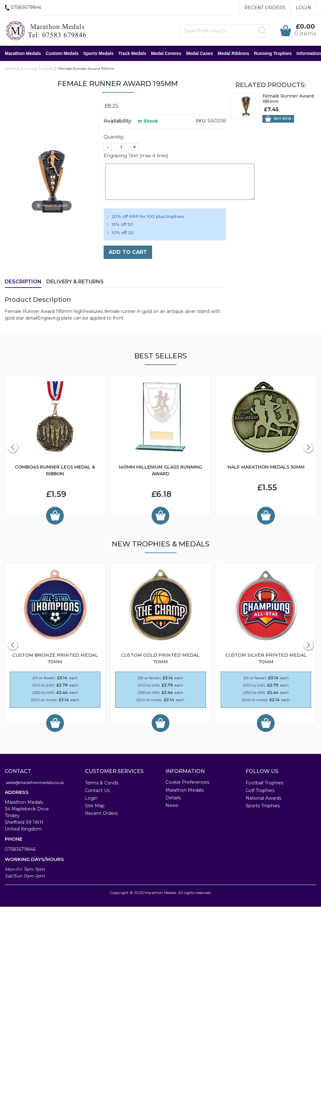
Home (10, 68)
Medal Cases (199, 53)
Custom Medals (62, 53)
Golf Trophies (260, 790)
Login (303, 7)
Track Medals (132, 53)
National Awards (263, 798)
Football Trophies (264, 783)
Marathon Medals (23, 53)
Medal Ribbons (233, 53)
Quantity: (114, 137)
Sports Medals (98, 53)
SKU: (201, 121)
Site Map (95, 806)
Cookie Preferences (187, 782)
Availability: (118, 121)
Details (173, 798)
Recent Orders (265, 7)
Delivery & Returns (75, 282)
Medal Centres (166, 53)
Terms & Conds (101, 783)
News (171, 805)
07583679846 (20, 849)
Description (23, 282)
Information (309, 53)
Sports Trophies (263, 806)
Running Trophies (273, 53)
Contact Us (97, 790)
